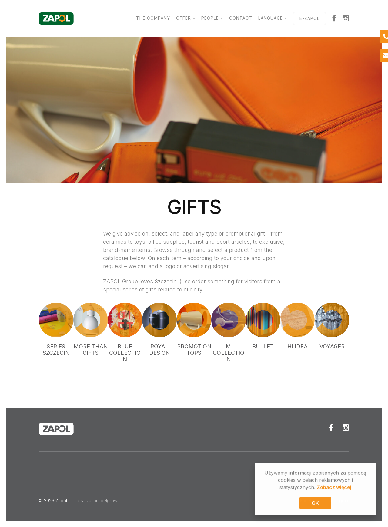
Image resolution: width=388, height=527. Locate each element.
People (210, 18)
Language (270, 18)
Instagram (346, 18)
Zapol (61, 500)
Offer (183, 18)
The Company (153, 18)
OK (315, 504)
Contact (240, 18)
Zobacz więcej (334, 488)
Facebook (334, 18)
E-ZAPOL (309, 18)
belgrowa (110, 500)
